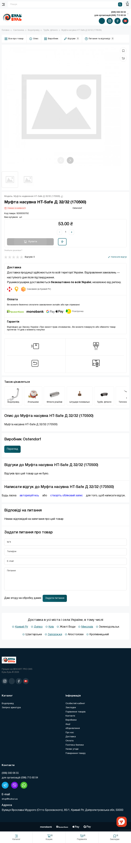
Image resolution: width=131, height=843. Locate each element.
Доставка (71, 737)
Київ (51, 627)
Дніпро (38, 627)
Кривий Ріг (21, 627)
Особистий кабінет (75, 704)
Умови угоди (72, 749)
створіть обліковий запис (66, 495)
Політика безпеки (75, 745)
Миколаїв (87, 627)
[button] (70, 160)
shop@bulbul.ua (10, 799)
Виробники (71, 720)
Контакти (70, 716)
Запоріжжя (55, 634)
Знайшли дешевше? (13, 250)
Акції (68, 724)
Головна (5, 30)
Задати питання (54, 598)
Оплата (70, 741)
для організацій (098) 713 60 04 (20, 778)
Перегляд (12, 449)
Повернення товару (76, 753)
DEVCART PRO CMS (22, 669)
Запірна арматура (11, 708)
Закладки (71, 708)
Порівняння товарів (75, 712)
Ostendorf (77, 208)
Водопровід (33, 30)
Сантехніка (18, 30)
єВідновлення (73, 728)
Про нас (70, 733)
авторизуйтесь (29, 495)
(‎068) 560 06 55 (10, 773)
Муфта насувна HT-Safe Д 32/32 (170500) (81, 30)
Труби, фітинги (50, 30)
